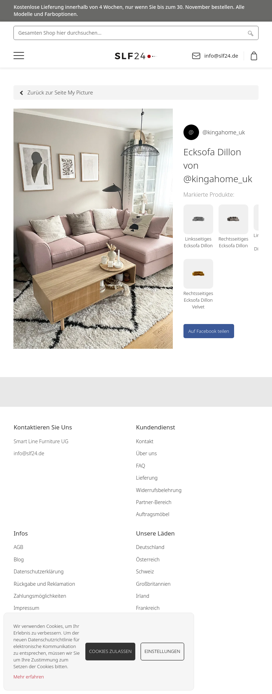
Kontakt (144, 441)
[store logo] (136, 56)
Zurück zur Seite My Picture (57, 92)
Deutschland (150, 547)
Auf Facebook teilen (208, 331)
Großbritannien (153, 583)
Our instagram (136, 392)
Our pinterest (150, 392)
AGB (18, 547)
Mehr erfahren (28, 676)
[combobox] (135, 33)
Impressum (26, 608)
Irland (142, 595)
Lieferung (147, 477)
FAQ (140, 465)
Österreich (148, 559)
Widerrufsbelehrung (159, 490)
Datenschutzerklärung (38, 571)
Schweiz (145, 571)
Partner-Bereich (153, 502)
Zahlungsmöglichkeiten (39, 595)
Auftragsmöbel (152, 514)
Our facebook (122, 392)
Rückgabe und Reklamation (44, 583)
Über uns (146, 453)
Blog (18, 559)
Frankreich (147, 608)
